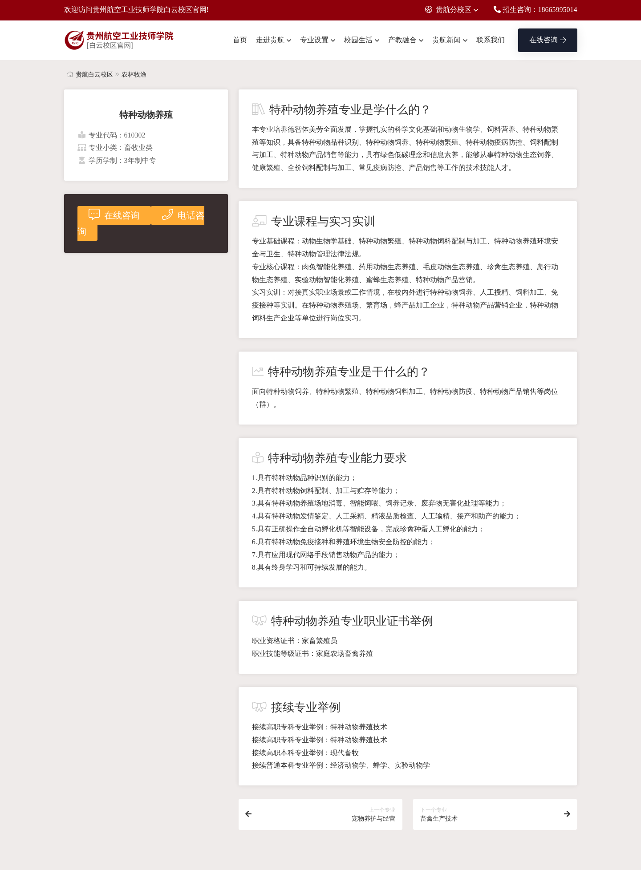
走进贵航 (270, 40)
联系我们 (490, 40)
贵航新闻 (446, 40)
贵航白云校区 (94, 74)
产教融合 (402, 40)
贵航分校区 (448, 9)
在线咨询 (547, 40)
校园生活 (358, 40)
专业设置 (314, 40)
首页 (240, 40)
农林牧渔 (134, 74)
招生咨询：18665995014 (535, 9)
